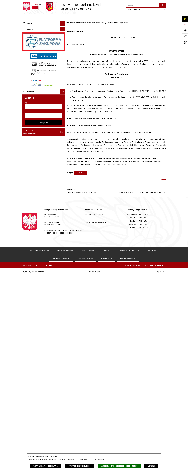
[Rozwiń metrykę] (80, 166)
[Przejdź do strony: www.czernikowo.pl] (185, 30)
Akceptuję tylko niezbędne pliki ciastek (119, 466)
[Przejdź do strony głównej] (61, 6)
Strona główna (29, 22)
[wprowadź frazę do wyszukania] (142, 5)
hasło (27, 429)
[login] (43, 423)
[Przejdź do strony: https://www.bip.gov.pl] (185, 25)
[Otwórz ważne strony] (185, 36)
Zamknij (151, 466)
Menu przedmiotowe (32, 27)
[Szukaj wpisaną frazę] (162, 5)
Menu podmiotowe (31, 341)
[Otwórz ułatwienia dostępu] (185, 19)
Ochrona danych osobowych (45, 466)
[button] (63, 22)
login (27, 420)
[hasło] (43, 432)
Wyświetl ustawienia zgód (79, 466)
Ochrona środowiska (96, 17)
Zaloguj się (43, 440)
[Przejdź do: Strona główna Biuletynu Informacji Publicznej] (67, 16)
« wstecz (162, 174)
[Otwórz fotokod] (185, 42)
